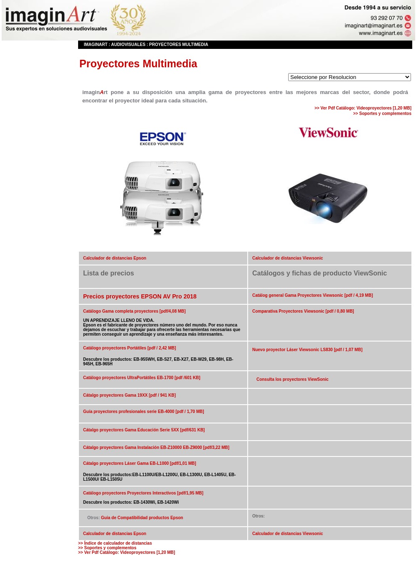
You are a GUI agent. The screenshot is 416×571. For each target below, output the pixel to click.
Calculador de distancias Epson (114, 258)
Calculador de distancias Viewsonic (287, 258)
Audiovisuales (128, 44)
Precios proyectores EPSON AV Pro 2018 (140, 296)
